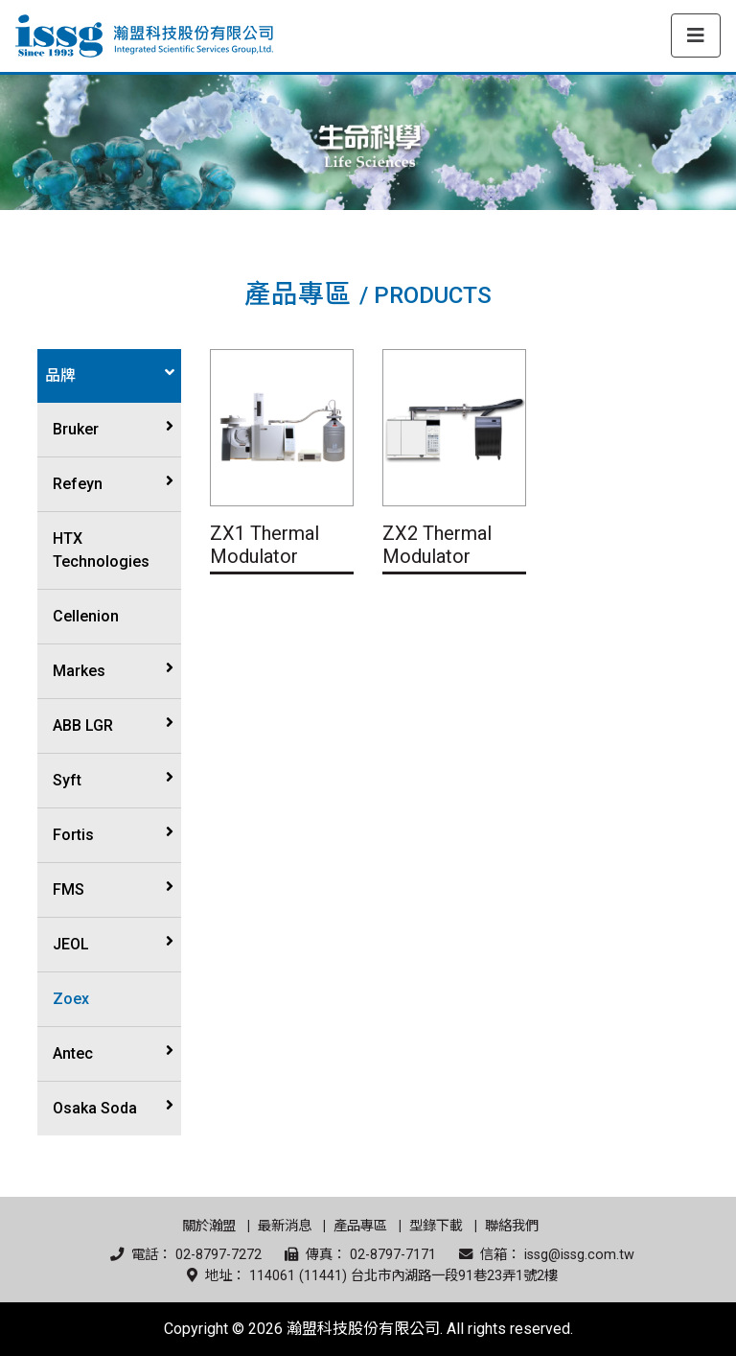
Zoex (71, 999)
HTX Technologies (101, 550)
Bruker (76, 429)
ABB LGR (83, 725)
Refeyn (78, 484)
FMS (68, 889)
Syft (67, 780)
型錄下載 (436, 1226)
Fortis (73, 835)
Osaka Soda (95, 1108)
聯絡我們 (512, 1226)
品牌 (60, 375)
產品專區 (360, 1226)
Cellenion (86, 616)
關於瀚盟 (209, 1226)
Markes (79, 671)
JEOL (71, 944)
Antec (73, 1053)
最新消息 (284, 1226)
